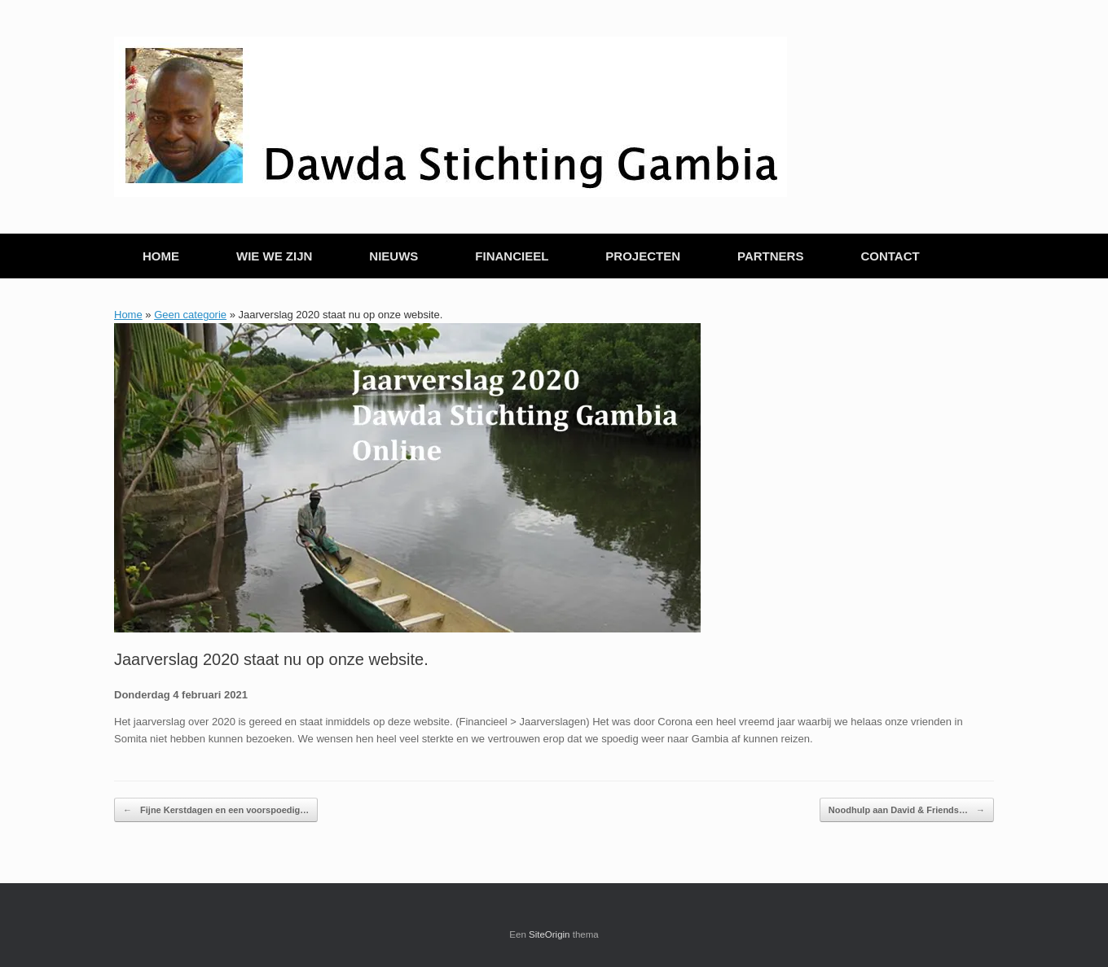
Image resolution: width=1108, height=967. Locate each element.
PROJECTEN (642, 256)
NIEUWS (393, 256)
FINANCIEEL (511, 256)
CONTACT (889, 256)
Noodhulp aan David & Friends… (907, 810)
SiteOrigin (549, 934)
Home (128, 314)
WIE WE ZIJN (274, 256)
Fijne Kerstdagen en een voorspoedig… (216, 810)
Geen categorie (190, 314)
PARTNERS (770, 256)
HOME (161, 256)
